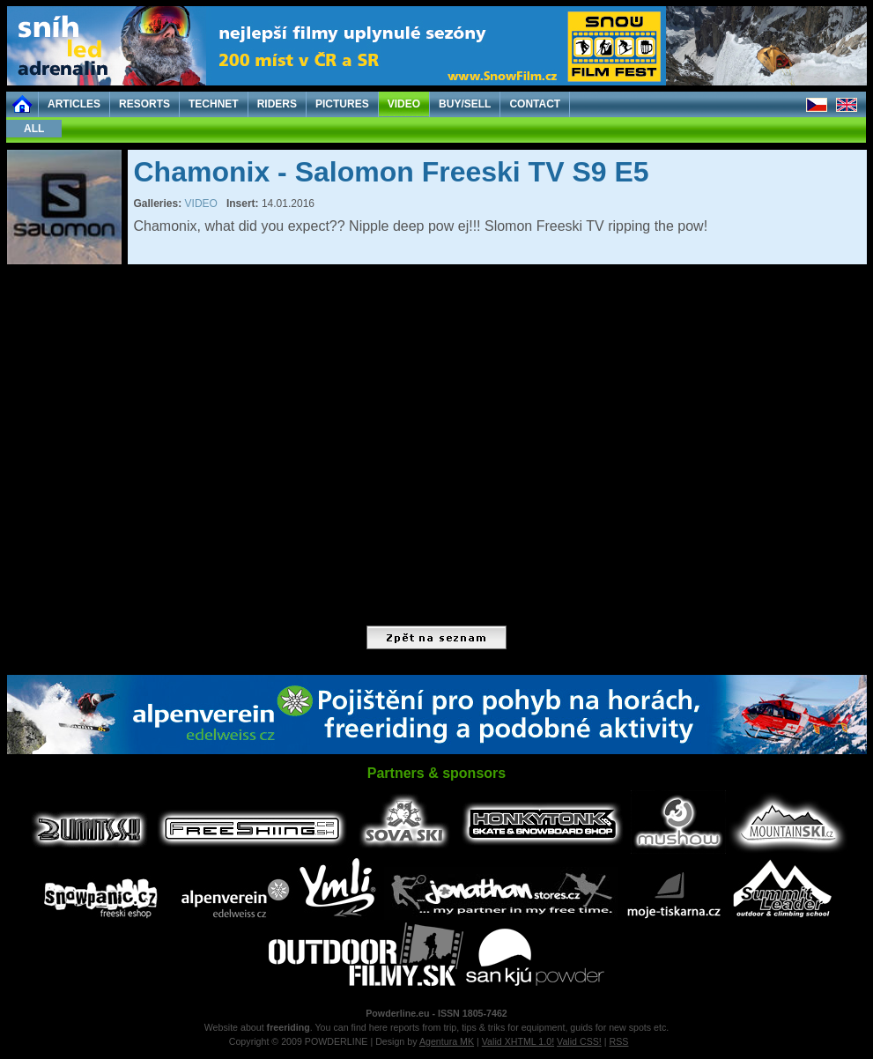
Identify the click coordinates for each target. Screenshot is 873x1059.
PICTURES (342, 104)
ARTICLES (74, 104)
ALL (34, 128)
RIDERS (277, 104)
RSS (619, 1041)
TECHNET (214, 104)
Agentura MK (446, 1041)
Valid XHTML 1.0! (518, 1041)
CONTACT (534, 104)
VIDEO (404, 104)
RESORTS (144, 104)
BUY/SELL (465, 104)
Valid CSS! (579, 1041)
